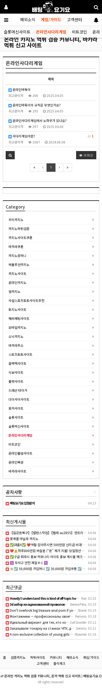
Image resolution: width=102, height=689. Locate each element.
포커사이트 (15, 408)
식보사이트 (15, 372)
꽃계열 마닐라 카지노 (22, 538)
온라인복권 (15, 462)
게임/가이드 (51, 19)
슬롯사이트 (15, 417)
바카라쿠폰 (15, 246)
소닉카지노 (15, 336)
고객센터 (74, 19)
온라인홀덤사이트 (20, 453)
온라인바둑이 (19, 89)
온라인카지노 (17, 282)
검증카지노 (18, 657)
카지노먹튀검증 (18, 228)
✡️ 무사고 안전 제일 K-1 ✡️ (27, 562)
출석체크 (59, 663)
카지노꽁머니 (17, 255)
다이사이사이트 (18, 399)
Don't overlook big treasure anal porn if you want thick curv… (53, 610)
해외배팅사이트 (18, 318)
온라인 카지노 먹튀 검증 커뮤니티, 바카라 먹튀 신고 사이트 (50, 42)
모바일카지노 (17, 327)
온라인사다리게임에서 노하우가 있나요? (37, 120)
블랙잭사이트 (17, 363)
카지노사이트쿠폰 (20, 237)
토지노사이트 (17, 309)
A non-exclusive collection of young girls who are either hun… (53, 634)
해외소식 (27, 19)
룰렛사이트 (15, 381)
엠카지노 (14, 291)
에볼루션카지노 (18, 264)
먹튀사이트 (37, 657)
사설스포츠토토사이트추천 (26, 300)
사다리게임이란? (51, 136)
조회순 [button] (86, 155)
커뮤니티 (56, 657)
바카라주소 (15, 345)
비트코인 (79, 32)
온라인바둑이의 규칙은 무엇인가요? (34, 105)
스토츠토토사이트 (20, 354)
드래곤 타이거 (17, 390)
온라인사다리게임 (51, 32)
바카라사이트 (17, 471)
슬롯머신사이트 (17, 32)
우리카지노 (15, 219)
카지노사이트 (17, 273)
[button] (10, 155)
